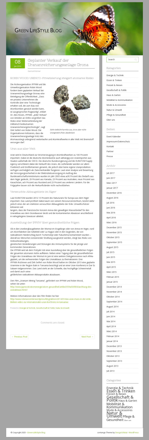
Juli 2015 (110, 252)
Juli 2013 (110, 370)
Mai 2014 (111, 321)
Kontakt (110, 146)
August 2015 (112, 247)
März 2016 (112, 222)
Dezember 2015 (114, 227)
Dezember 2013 (114, 346)
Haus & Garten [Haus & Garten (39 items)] (127, 400)
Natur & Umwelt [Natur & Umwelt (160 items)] (114, 414)
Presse (110, 156)
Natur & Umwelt (62, 308)
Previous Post (19, 336)
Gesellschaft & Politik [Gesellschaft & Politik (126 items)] (120, 398)
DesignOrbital (121, 432)
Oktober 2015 (113, 237)
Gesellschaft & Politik (45, 308)
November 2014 (114, 291)
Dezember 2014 (114, 286)
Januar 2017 (112, 187)
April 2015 (111, 267)
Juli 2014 (110, 311)
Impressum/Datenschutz (118, 141)
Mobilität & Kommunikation (120, 100)
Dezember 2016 (114, 192)
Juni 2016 (111, 207)
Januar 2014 (112, 341)
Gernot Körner (34, 71)
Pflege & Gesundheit (116, 114)
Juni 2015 (111, 257)
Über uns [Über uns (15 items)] (127, 420)
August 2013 (112, 366)
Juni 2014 (111, 316)
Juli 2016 (110, 202)
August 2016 (112, 197)
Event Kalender (114, 136)
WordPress (134, 432)
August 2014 (112, 306)
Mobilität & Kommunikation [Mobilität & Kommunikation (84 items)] (120, 405)
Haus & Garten (113, 95)
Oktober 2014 (113, 296)
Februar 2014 (113, 336)
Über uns (111, 119)
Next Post (87, 336)
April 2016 (111, 217)
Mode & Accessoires (116, 105)
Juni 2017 (111, 178)
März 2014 (112, 331)
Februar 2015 (113, 276)
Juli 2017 (110, 173)
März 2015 (112, 272)
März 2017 (112, 183)
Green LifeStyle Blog (36, 432)
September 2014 (114, 301)
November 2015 (114, 232)
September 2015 (114, 242)
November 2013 (114, 351)
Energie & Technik (27, 308)
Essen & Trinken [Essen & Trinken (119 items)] (121, 391)
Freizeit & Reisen (114, 85)
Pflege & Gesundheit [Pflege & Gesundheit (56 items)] (120, 418)
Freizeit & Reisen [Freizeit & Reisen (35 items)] (116, 394)
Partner (110, 151)
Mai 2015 (111, 262)
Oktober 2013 (113, 356)
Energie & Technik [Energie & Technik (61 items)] (120, 388)
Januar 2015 (112, 281)
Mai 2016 (111, 212)
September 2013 (114, 361)
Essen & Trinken (114, 80)
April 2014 (111, 326)
